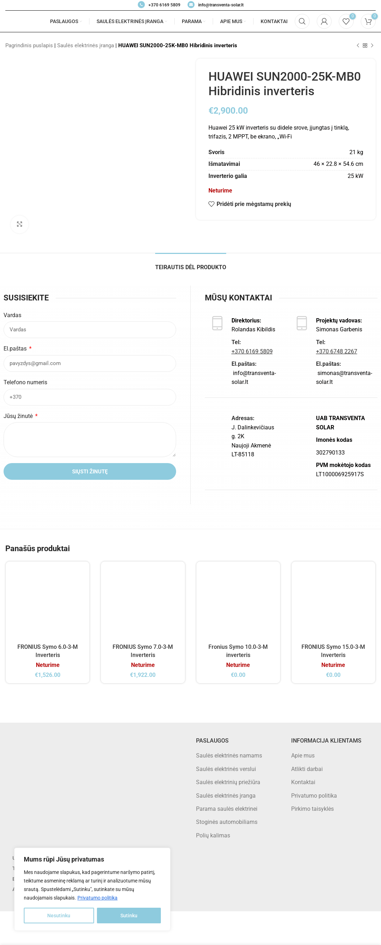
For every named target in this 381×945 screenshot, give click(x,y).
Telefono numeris (25, 382)
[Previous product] (357, 45)
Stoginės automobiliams (226, 822)
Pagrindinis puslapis (29, 45)
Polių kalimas (213, 835)
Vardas (12, 315)
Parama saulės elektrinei (226, 808)
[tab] (190, 264)
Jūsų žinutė (19, 416)
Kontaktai (303, 782)
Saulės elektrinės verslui (226, 769)
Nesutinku (58, 915)
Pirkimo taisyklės (312, 808)
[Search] (302, 21)
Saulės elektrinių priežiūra (228, 782)
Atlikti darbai (307, 769)
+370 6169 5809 (252, 351)
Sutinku (128, 915)
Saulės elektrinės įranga (85, 45)
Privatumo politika (97, 898)
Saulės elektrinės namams (229, 755)
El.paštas (16, 348)
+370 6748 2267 (336, 351)
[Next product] (372, 45)
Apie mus (303, 755)
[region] (92, 889)
